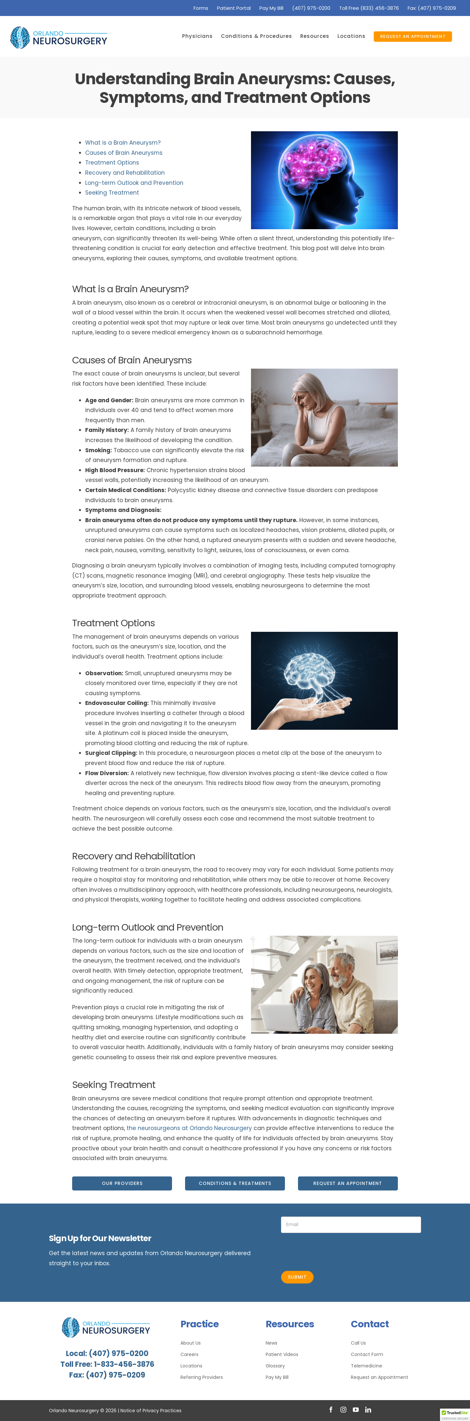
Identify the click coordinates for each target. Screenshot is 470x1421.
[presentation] (330, 1251)
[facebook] (331, 1410)
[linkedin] (368, 1410)
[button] (455, 1415)
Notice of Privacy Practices (150, 1410)
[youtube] (356, 1410)
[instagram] (343, 1410)
